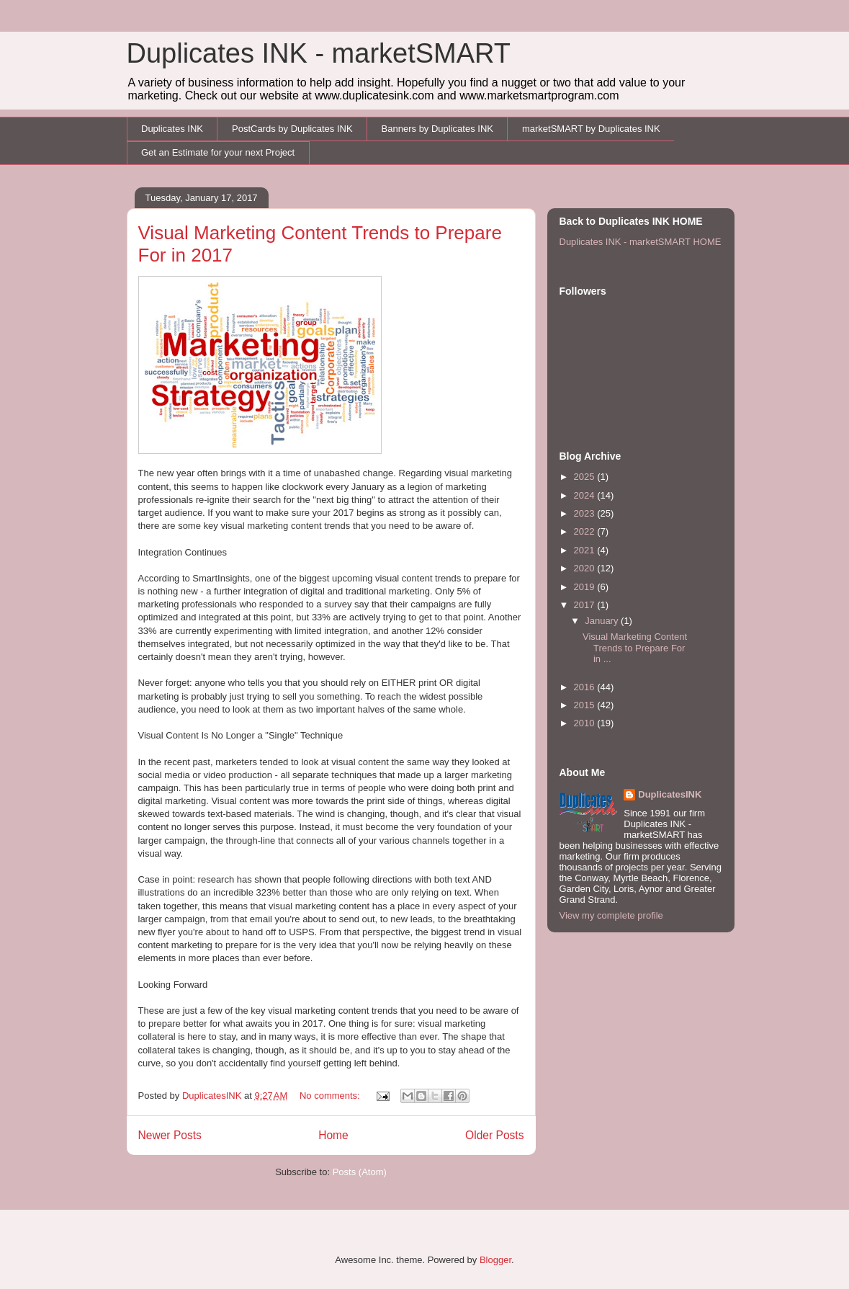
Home (333, 1135)
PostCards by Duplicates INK (292, 128)
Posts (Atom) (360, 1172)
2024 (586, 495)
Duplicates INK (172, 128)
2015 (586, 705)
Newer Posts (170, 1135)
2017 (586, 604)
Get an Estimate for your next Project (218, 152)
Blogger (495, 1259)
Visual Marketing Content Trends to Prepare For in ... (635, 647)
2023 (586, 513)
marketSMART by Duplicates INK (591, 128)
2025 (586, 476)
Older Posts (494, 1135)
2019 (586, 586)
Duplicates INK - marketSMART (319, 53)
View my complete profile (611, 915)
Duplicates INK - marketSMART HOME (641, 241)
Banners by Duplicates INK (437, 128)
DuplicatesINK (669, 794)
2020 (586, 568)
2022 (586, 531)
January (603, 620)
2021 (586, 550)
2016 (586, 687)
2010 (586, 723)
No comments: (331, 1095)
